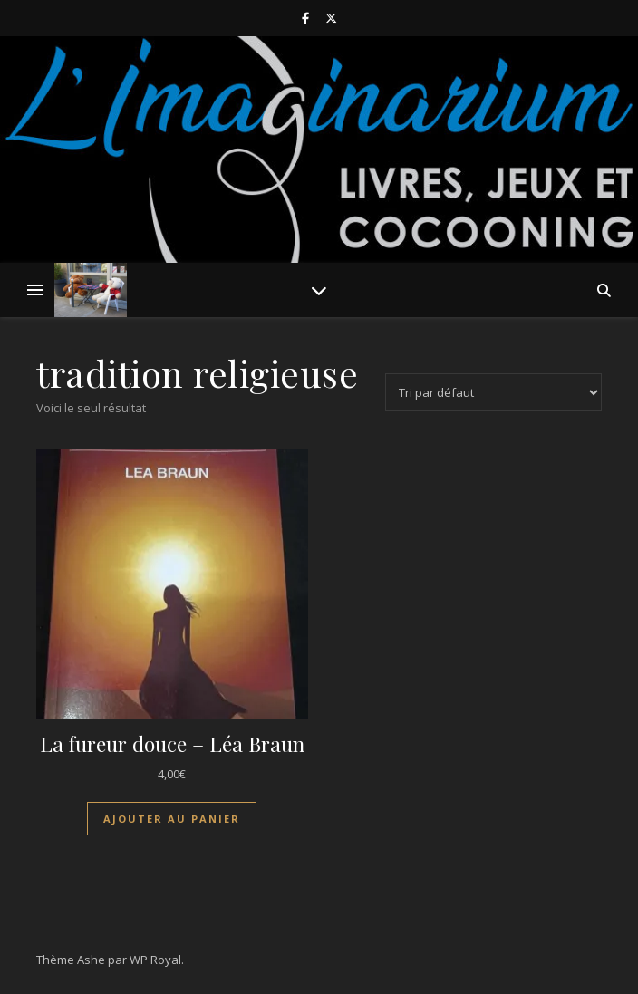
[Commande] (493, 392)
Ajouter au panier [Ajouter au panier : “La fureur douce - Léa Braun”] (171, 818)
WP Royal (155, 959)
